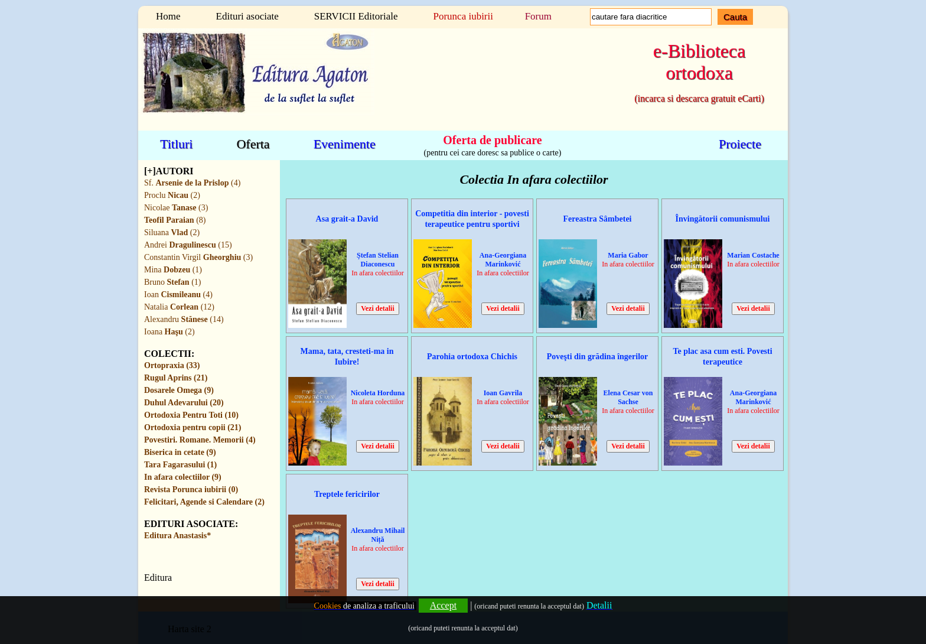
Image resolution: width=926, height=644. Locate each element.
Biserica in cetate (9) (180, 452)
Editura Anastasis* (177, 535)
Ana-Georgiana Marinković (503, 259)
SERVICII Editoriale (356, 16)
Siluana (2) (172, 232)
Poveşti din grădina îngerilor (597, 356)
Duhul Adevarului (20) (184, 402)
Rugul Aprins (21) (175, 377)
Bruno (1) (172, 282)
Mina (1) (173, 269)
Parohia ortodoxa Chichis (472, 356)
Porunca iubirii (463, 16)
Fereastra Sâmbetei (597, 218)
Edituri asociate (247, 16)
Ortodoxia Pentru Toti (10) (191, 415)
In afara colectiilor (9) (182, 477)
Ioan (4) (178, 294)
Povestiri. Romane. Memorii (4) (200, 439)
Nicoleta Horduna (378, 393)
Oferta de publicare (492, 139)
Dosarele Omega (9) (179, 390)
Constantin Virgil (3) (198, 257)
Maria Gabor (628, 255)
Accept (443, 605)
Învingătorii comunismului (723, 218)
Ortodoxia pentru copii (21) (193, 427)
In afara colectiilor (377, 273)
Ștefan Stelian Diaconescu (378, 259)
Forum (538, 16)
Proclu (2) (172, 195)
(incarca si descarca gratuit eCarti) (699, 98)
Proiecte (740, 143)
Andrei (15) (188, 244)
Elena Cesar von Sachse (628, 397)
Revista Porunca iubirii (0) (191, 489)
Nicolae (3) (176, 207)
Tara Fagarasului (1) (180, 464)
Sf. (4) (192, 182)
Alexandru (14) (184, 319)
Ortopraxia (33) (172, 365)
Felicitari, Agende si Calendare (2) (204, 501)
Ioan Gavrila (503, 393)
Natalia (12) (179, 307)
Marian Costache (753, 255)
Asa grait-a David (347, 218)
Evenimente (345, 143)
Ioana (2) (169, 331)
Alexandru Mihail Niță (378, 535)
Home (168, 16)
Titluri (176, 143)
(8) (175, 220)
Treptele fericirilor (347, 494)
